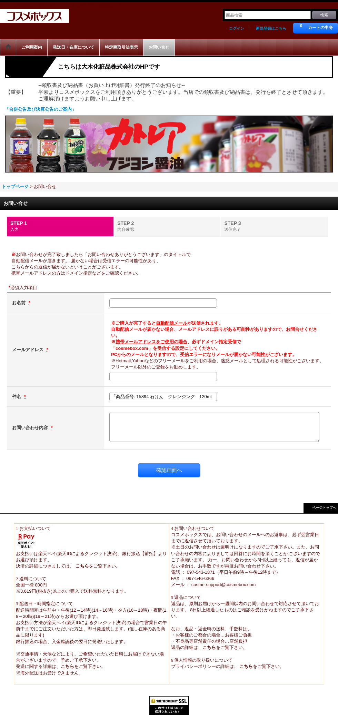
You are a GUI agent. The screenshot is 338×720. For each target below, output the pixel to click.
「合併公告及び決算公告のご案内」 (40, 109)
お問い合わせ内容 (30, 427)
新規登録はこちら (271, 28)
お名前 (19, 302)
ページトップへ (324, 508)
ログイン (236, 28)
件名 (17, 396)
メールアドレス (28, 349)
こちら (81, 566)
